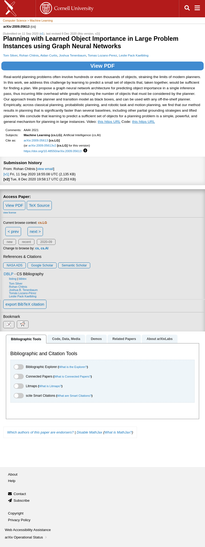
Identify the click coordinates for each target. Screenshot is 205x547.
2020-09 (46, 242)
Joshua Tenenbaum (72, 55)
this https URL (109, 122)
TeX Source (39, 205)
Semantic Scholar (74, 265)
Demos (96, 339)
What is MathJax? (118, 432)
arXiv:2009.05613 (36, 140)
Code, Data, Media (66, 339)
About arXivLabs (159, 339)
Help (11, 481)
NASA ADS (14, 265)
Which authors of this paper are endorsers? (40, 432)
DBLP (8, 274)
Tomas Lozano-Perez (102, 55)
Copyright (15, 513)
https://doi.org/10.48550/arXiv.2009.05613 (53, 151)
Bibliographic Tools (26, 339)
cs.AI (44, 248)
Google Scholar (42, 265)
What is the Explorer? (73, 366)
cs (37, 248)
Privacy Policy (19, 520)
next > (35, 231)
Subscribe (22, 501)
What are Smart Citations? (74, 395)
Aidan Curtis (48, 55)
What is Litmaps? (50, 386)
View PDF (102, 66)
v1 (42, 33)
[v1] (6, 174)
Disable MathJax (89, 432)
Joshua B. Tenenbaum (23, 289)
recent (26, 242)
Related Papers (124, 339)
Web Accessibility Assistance (28, 530)
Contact (20, 494)
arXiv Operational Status (26, 537)
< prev (13, 231)
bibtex (22, 278)
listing (13, 278)
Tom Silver (10, 55)
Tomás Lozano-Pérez (22, 293)
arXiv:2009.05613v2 (42, 145)
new (10, 242)
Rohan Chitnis (29, 55)
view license (9, 212)
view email (45, 169)
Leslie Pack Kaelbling (133, 55)
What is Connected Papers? (72, 376)
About (12, 474)
